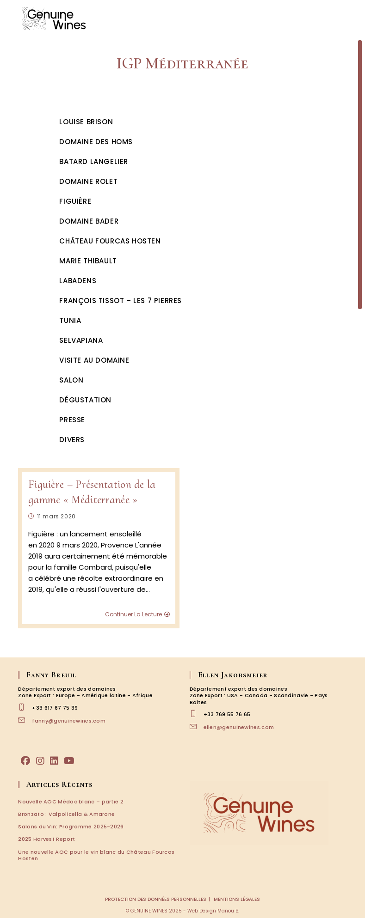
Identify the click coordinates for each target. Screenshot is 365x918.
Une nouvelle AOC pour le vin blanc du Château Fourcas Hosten (96, 855)
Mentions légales (237, 899)
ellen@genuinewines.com (239, 727)
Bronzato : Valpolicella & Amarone (66, 814)
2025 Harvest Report (46, 839)
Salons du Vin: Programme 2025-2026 (71, 826)
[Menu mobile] (346, 18)
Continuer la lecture (137, 614)
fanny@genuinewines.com (68, 720)
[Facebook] (25, 761)
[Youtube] (69, 761)
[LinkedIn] (54, 761)
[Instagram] (40, 761)
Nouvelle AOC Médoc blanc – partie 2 (71, 801)
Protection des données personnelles (155, 899)
